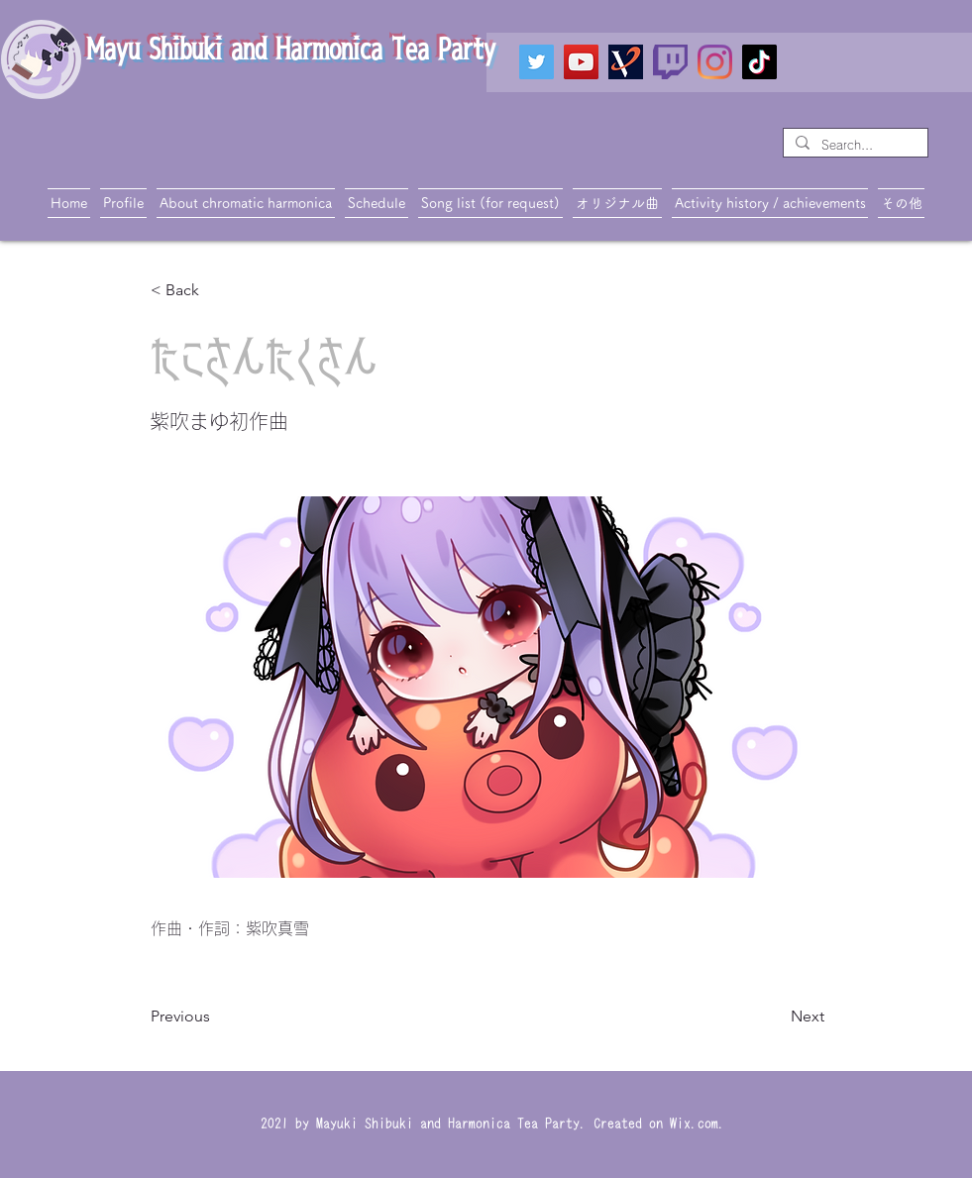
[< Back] (216, 290)
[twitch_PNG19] (670, 62)
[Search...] (853, 145)
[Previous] (216, 1016)
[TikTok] (759, 62)
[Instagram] (715, 62)
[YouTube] (581, 62)
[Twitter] (536, 62)
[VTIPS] (625, 62)
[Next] (774, 1016)
